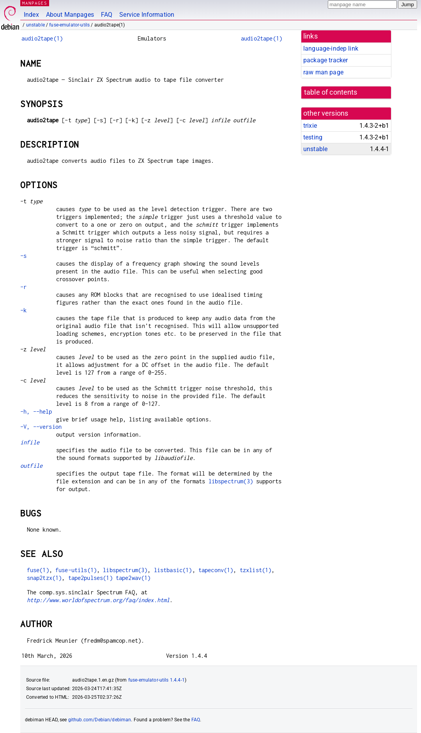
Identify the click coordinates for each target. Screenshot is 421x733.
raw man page (323, 72)
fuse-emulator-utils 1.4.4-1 (156, 680)
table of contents (330, 92)
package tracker (325, 60)
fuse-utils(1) (76, 570)
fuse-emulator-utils (69, 25)
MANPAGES (34, 2)
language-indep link (330, 48)
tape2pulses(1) (90, 577)
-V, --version (41, 426)
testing (312, 137)
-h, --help (36, 411)
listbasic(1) (173, 570)
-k (23, 310)
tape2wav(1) (133, 577)
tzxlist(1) (256, 570)
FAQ (106, 14)
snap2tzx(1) (44, 577)
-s (23, 255)
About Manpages (70, 14)
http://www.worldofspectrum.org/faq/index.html (98, 600)
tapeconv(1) (215, 570)
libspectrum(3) (231, 481)
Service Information (146, 14)
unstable (35, 25)
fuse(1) (38, 570)
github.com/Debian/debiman (99, 719)
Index (31, 14)
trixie (310, 125)
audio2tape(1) (42, 38)
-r (23, 287)
